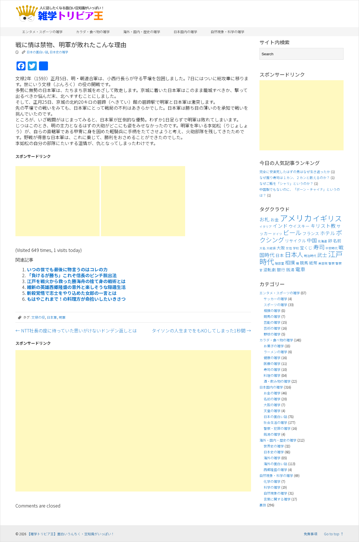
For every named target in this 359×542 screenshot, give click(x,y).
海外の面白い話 (275, 463)
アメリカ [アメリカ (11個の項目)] (296, 218)
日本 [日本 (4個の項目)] (279, 255)
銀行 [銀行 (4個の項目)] (281, 269)
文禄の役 (38, 317)
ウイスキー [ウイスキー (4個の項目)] (299, 226)
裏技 (262, 504)
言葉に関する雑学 (277, 499)
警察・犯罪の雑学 (277, 428)
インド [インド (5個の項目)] (280, 225)
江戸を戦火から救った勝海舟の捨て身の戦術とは (76, 281)
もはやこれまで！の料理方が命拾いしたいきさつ (76, 298)
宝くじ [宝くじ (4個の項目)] (306, 248)
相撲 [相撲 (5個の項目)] (290, 262)
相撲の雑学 (272, 310)
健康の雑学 (272, 357)
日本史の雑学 (59, 52)
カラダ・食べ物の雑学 (93, 31)
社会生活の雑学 (275, 422)
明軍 (62, 317)
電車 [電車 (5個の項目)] (300, 269)
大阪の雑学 (272, 404)
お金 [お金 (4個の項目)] (274, 219)
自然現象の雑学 (275, 493)
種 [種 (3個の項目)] (297, 263)
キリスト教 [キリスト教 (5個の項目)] (323, 225)
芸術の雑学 (272, 328)
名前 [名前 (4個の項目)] (337, 241)
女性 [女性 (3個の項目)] (289, 248)
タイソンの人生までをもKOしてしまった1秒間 (201, 330)
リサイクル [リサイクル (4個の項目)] (295, 241)
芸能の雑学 (272, 322)
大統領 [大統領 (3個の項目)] (271, 248)
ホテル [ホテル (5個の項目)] (327, 232)
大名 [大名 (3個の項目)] (262, 248)
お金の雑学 (272, 393)
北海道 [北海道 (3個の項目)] (322, 241)
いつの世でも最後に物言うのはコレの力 (67, 269)
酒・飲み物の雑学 (277, 381)
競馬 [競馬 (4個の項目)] (304, 263)
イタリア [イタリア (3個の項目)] (265, 226)
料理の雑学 (272, 375)
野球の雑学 (272, 334)
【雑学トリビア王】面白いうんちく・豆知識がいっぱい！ (70, 533)
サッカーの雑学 (275, 298)
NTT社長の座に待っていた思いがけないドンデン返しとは (76, 330)
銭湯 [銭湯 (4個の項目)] (290, 269)
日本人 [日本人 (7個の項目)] (294, 254)
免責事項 (310, 533)
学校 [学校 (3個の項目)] (296, 248)
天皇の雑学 (272, 410)
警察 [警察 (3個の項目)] (331, 263)
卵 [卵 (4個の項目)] (330, 241)
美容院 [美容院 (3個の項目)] (323, 263)
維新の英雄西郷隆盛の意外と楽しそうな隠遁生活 (76, 287)
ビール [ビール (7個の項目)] (292, 232)
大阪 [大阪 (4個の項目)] (281, 248)
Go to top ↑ (334, 533)
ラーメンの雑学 (275, 351)
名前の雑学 (272, 398)
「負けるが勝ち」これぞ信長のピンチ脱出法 (72, 275)
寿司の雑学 (272, 369)
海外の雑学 (272, 457)
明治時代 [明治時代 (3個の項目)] (310, 256)
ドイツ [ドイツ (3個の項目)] (277, 234)
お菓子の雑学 (274, 345)
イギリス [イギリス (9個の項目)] (327, 218)
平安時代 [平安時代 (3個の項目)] (331, 248)
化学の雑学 (272, 481)
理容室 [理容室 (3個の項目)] (279, 263)
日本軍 (52, 317)
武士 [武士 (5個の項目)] (322, 254)
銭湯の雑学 (272, 434)
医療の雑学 (272, 363)
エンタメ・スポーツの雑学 (42, 31)
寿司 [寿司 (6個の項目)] (319, 247)
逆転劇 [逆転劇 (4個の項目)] (269, 269)
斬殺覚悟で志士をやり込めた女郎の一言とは (72, 293)
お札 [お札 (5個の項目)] (264, 219)
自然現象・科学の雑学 (227, 31)
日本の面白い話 (37, 52)
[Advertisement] (57, 201)
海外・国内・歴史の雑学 (141, 31)
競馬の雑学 (272, 316)
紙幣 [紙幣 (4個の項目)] (313, 263)
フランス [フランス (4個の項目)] (310, 233)
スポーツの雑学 (275, 304)
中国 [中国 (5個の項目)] (312, 240)
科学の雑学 (272, 487)
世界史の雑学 (274, 446)
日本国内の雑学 (185, 31)
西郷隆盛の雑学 (275, 469)
